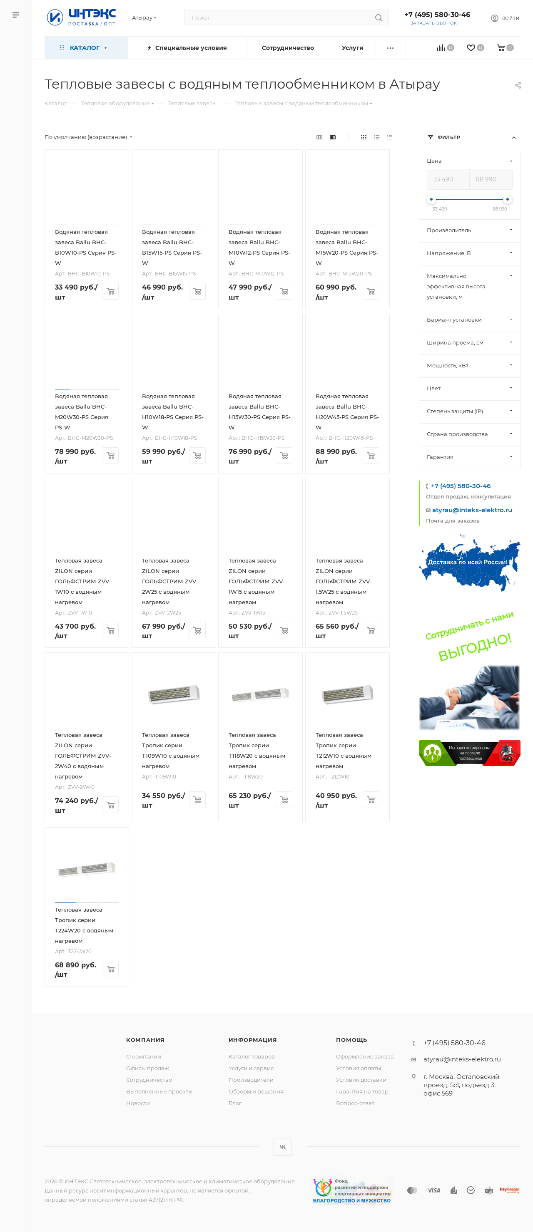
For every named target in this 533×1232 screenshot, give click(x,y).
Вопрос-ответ (355, 1103)
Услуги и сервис (251, 1068)
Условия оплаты (358, 1068)
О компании (143, 1056)
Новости (138, 1103)
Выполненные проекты (159, 1091)
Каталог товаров (252, 1056)
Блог (235, 1103)
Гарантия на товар (362, 1091)
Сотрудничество (149, 1079)
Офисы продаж (147, 1068)
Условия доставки (361, 1079)
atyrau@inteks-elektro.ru (472, 510)
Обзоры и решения (256, 1091)
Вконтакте (282, 1147)
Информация (253, 1039)
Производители (251, 1079)
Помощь (351, 1039)
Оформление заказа (365, 1056)
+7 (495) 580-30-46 (437, 15)
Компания (145, 1039)
